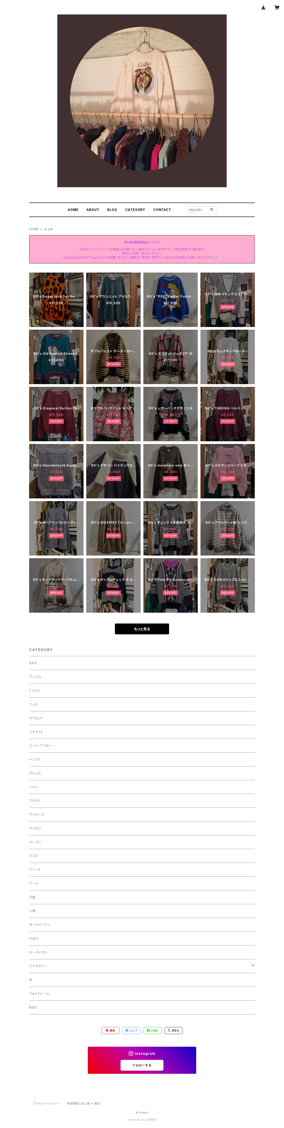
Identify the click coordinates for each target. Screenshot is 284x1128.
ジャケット (36, 732)
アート (33, 883)
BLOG (112, 210)
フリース (35, 869)
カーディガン (38, 952)
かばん (34, 938)
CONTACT (162, 210)
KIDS (33, 1007)
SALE (33, 663)
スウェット (36, 718)
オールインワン (39, 925)
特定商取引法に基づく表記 (83, 1103)
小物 (32, 911)
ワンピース (36, 814)
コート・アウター (40, 745)
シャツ (33, 787)
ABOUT (92, 210)
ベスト (33, 856)
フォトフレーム (39, 993)
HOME (73, 210)
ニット (33, 704)
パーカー (35, 842)
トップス (35, 759)
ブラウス (35, 801)
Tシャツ (34, 690)
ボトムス (35, 773)
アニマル (35, 677)
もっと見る (142, 629)
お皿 (32, 897)
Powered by (142, 1119)
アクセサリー (38, 966)
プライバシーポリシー (46, 1103)
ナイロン (35, 828)
